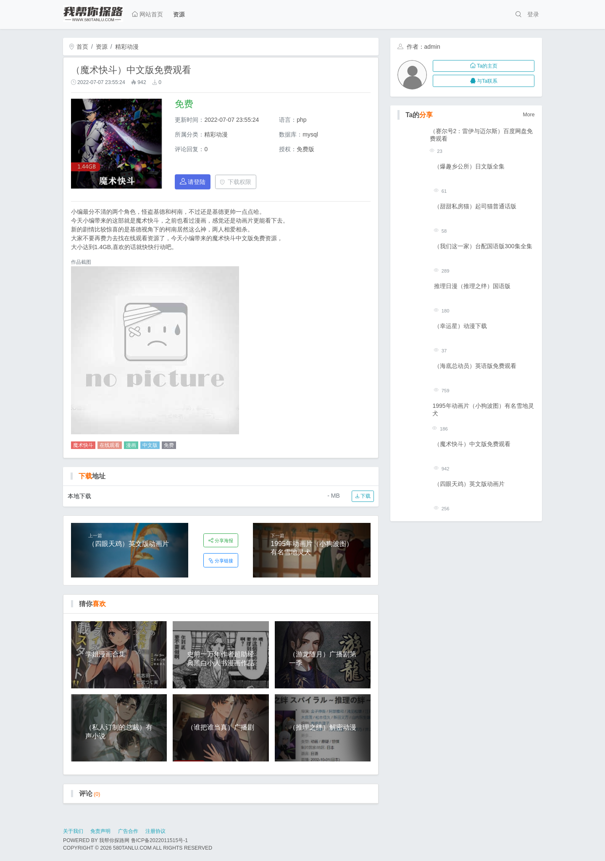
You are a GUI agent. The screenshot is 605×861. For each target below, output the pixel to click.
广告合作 (128, 831)
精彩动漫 (127, 46)
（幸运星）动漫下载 (460, 326)
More (529, 115)
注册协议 (155, 831)
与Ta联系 (483, 81)
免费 (169, 445)
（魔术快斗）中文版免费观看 (472, 444)
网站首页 (147, 14)
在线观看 (110, 445)
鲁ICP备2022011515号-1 (159, 840)
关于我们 (73, 831)
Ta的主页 (483, 66)
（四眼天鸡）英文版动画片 (469, 483)
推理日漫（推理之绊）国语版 (472, 286)
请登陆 (193, 181)
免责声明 (100, 831)
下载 (363, 496)
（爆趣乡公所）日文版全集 (469, 166)
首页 (78, 46)
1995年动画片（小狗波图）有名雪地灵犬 (483, 409)
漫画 (131, 445)
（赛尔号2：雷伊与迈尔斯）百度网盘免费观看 (481, 135)
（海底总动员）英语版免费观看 (475, 365)
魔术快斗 (83, 445)
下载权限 (235, 181)
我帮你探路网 (114, 840)
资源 (179, 14)
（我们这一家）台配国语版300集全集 (483, 246)
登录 (533, 14)
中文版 (150, 445)
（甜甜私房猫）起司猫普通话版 (475, 206)
